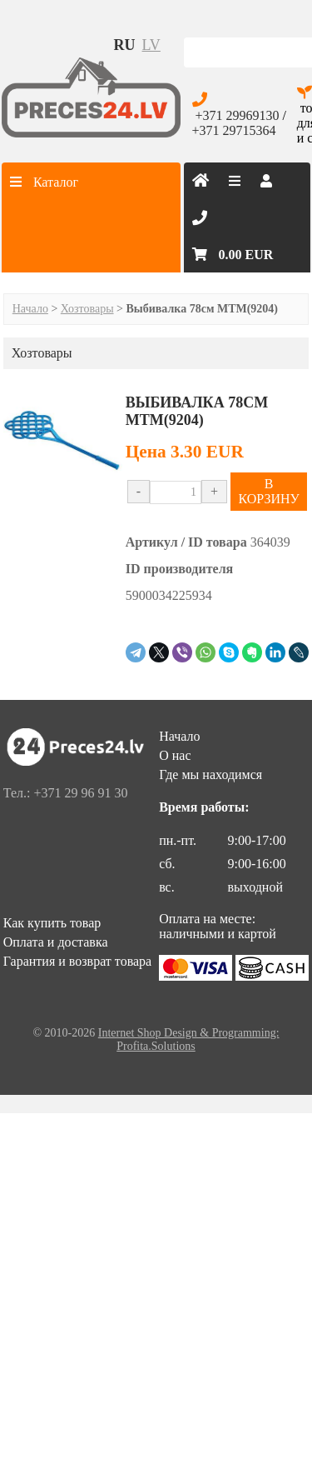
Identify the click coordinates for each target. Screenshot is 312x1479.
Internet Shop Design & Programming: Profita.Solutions (189, 1039)
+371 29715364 (234, 130)
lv (151, 45)
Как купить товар (52, 923)
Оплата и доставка (55, 942)
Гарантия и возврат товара (77, 961)
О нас (175, 755)
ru (125, 45)
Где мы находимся (210, 774)
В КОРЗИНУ (268, 491)
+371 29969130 (238, 115)
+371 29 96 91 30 (80, 793)
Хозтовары (87, 308)
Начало (30, 308)
